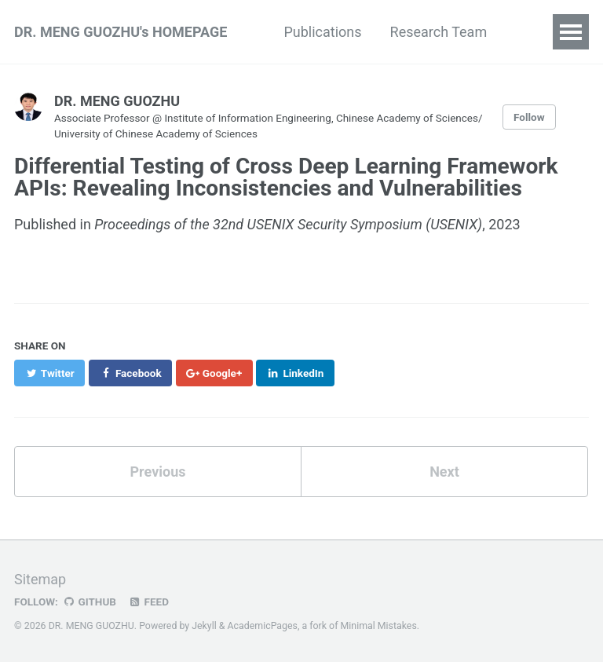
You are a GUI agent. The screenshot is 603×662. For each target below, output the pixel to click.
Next (444, 471)
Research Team (439, 32)
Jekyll (204, 625)
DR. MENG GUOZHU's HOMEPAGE (120, 32)
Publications (322, 32)
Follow (529, 117)
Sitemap (40, 579)
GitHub (89, 601)
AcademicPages (263, 625)
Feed (148, 601)
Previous (158, 471)
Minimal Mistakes (379, 625)
